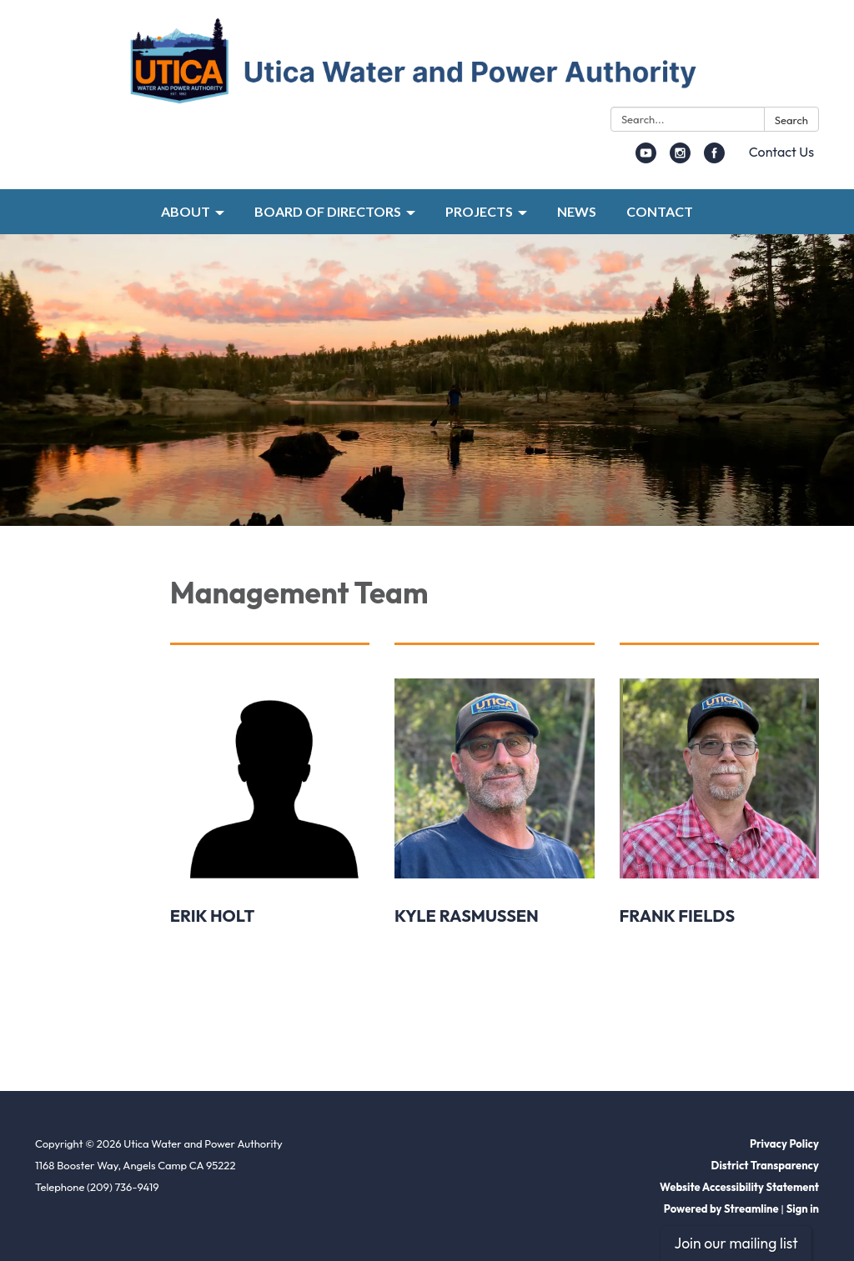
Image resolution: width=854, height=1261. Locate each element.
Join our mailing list (735, 1243)
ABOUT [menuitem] (185, 211)
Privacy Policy (784, 1143)
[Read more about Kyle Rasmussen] (494, 841)
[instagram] (680, 158)
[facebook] (714, 158)
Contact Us (781, 151)
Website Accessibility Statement (739, 1186)
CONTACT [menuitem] (659, 211)
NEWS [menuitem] (576, 211)
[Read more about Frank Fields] (719, 841)
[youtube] (645, 158)
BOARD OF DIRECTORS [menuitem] (327, 211)
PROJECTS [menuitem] (479, 211)
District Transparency (765, 1165)
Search (791, 120)
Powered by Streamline (721, 1208)
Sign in (802, 1208)
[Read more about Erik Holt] (269, 841)
